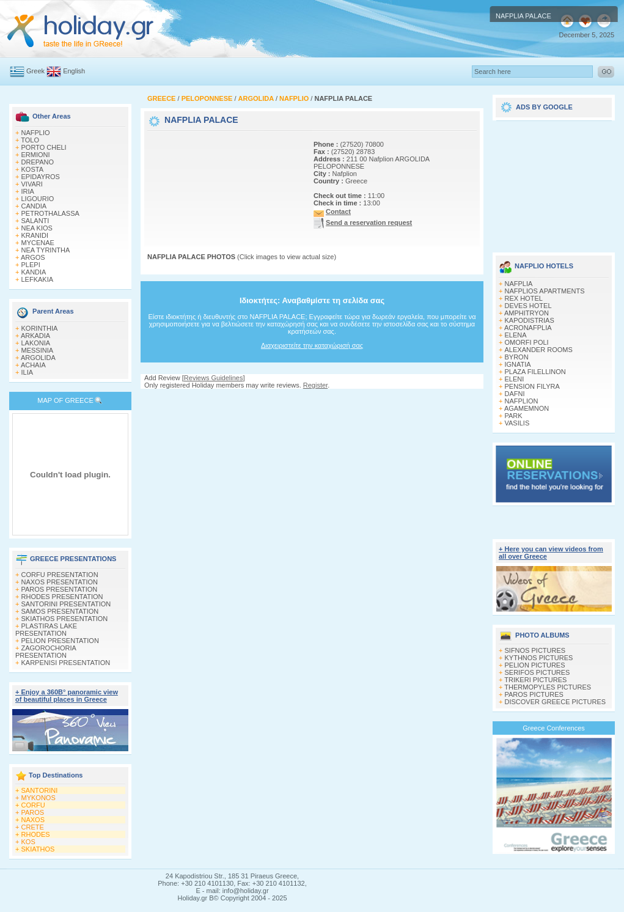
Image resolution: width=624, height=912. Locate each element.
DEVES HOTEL (528, 305)
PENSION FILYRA (532, 386)
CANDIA (34, 206)
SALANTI (35, 220)
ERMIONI (35, 154)
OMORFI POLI (527, 342)
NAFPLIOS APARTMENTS (545, 291)
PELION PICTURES (535, 665)
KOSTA (32, 169)
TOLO (30, 140)
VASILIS (517, 423)
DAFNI (515, 393)
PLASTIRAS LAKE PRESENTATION (46, 629)
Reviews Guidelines (213, 377)
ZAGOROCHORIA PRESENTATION (45, 651)
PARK (514, 415)
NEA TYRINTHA (45, 250)
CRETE (32, 827)
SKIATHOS (38, 849)
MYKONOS (38, 797)
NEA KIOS (37, 228)
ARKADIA (35, 335)
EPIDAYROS (40, 176)
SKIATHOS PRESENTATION (64, 618)
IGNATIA (518, 364)
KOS (28, 841)
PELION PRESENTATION (60, 640)
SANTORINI (39, 790)
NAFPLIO (35, 132)
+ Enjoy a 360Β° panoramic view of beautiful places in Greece (66, 695)
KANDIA (33, 272)
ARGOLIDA (38, 357)
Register (315, 385)
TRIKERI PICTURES (535, 679)
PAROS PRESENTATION (59, 589)
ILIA (27, 372)
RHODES (35, 834)
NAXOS (33, 819)
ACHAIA (33, 365)
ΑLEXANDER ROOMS (539, 349)
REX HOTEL (524, 298)
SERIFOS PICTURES (537, 672)
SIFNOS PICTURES (535, 650)
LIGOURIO (37, 198)
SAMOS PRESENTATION (60, 611)
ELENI (514, 379)
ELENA (516, 335)
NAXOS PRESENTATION (59, 582)
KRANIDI (35, 235)
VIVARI (32, 184)
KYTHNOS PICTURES (539, 657)
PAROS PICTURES (534, 694)
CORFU (33, 805)
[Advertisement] (188, 171)
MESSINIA (37, 350)
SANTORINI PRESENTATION (66, 604)
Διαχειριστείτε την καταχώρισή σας (312, 345)
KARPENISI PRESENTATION (66, 662)
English (74, 71)
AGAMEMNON (526, 408)
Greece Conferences (554, 728)
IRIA (27, 191)
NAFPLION (521, 401)
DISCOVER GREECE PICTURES (555, 701)
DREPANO (37, 162)
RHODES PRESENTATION (62, 596)
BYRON (517, 357)
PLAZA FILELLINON (535, 371)
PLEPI (30, 264)
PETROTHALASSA (50, 213)
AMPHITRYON (526, 313)
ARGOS (33, 257)
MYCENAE (37, 242)
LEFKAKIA (37, 279)
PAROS (33, 812)
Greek (35, 71)
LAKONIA (36, 343)
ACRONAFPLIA (528, 327)
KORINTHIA (39, 328)
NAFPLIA (519, 283)
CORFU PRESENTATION (59, 574)
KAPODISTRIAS (529, 320)
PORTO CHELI (44, 147)
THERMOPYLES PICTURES (547, 687)
